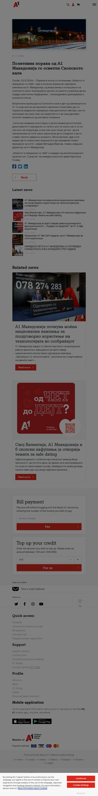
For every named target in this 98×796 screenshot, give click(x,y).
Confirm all (81, 778)
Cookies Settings (81, 785)
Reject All (81, 793)
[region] (49, 784)
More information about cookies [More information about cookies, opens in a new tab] (32, 788)
